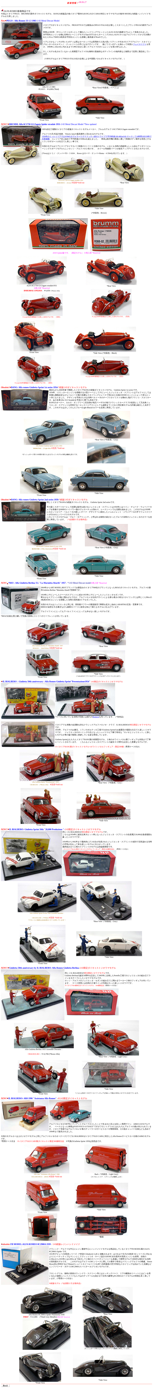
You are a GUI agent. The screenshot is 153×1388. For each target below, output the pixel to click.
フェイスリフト (139, 44)
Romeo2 (96, 717)
